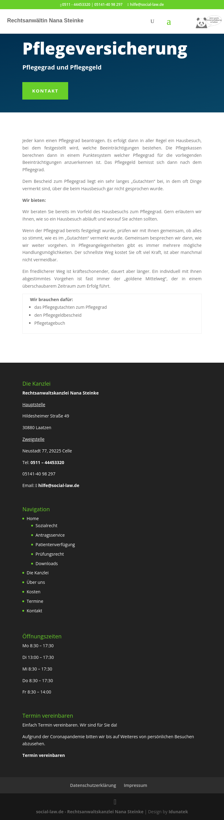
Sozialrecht (46, 525)
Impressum (135, 785)
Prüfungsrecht (49, 554)
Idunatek (178, 811)
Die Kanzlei (38, 573)
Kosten (33, 592)
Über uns (36, 582)
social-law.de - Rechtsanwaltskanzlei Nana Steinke (90, 811)
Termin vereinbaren (43, 755)
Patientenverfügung (55, 544)
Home (33, 518)
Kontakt (45, 91)
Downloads (46, 563)
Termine (35, 601)
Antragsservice (50, 535)
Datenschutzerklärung (93, 785)
